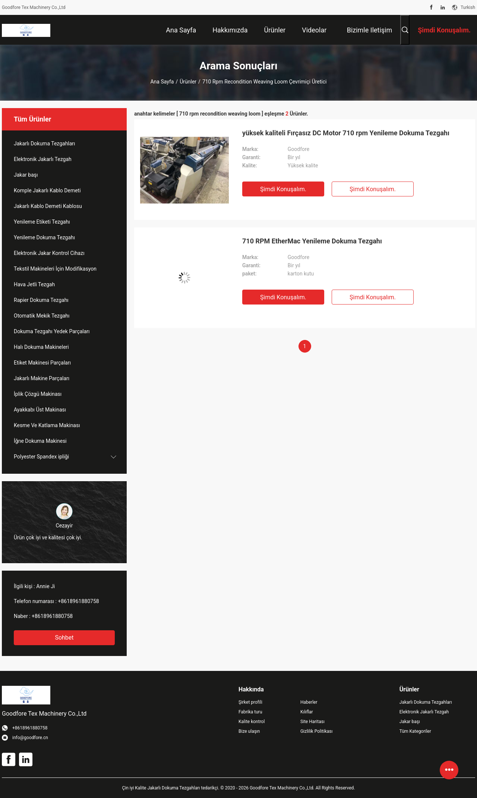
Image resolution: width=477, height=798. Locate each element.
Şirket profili (250, 702)
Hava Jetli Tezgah (34, 284)
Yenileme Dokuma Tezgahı (44, 237)
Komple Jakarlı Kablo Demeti (47, 190)
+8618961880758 (78, 601)
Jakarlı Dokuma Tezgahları (44, 143)
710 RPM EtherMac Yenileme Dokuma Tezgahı (312, 241)
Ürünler (188, 82)
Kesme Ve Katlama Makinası (47, 425)
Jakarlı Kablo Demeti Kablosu (48, 206)
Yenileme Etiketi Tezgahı (42, 222)
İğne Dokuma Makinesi (40, 441)
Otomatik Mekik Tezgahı (42, 316)
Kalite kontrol (251, 721)
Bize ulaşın (249, 731)
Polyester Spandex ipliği (41, 457)
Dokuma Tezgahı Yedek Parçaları (52, 331)
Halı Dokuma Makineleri (41, 347)
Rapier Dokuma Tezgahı (41, 300)
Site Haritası (312, 721)
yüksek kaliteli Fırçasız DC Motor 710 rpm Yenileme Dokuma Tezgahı (345, 133)
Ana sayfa (162, 82)
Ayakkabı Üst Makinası (40, 410)
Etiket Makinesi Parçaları (42, 363)
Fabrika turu (250, 712)
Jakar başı (26, 175)
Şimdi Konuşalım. (283, 189)
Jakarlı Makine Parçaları (41, 378)
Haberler (309, 702)
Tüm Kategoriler (415, 731)
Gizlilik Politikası (316, 731)
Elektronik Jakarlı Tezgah (43, 159)
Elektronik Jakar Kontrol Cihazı (49, 253)
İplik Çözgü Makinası (37, 394)
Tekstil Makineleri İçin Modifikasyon (55, 269)
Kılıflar (306, 712)
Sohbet (64, 637)
